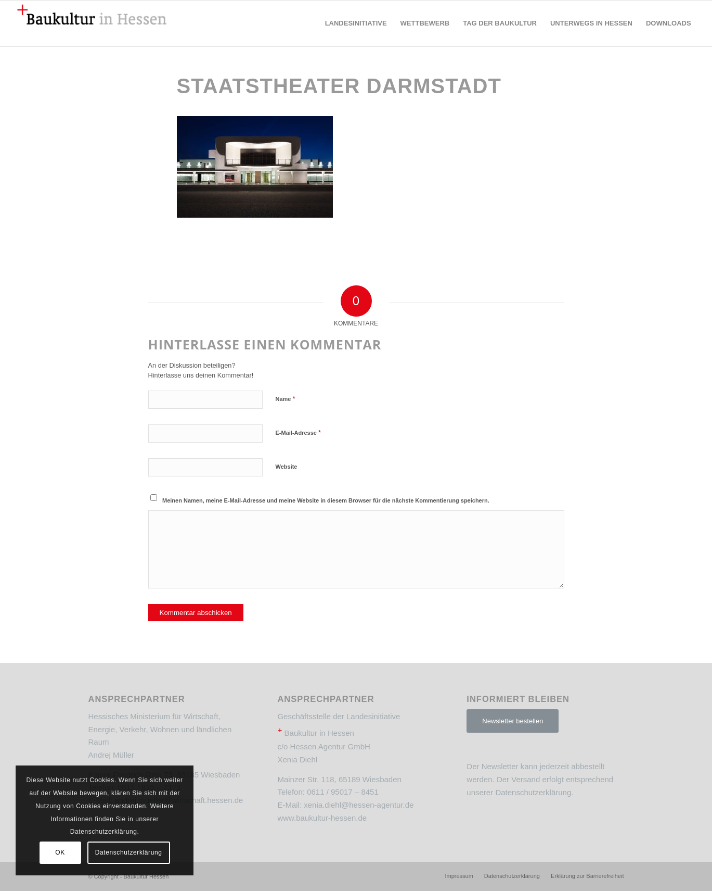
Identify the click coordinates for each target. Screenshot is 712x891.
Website (286, 466)
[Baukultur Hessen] (92, 23)
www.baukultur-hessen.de (322, 817)
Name (285, 399)
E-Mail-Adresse (298, 432)
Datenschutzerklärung (533, 792)
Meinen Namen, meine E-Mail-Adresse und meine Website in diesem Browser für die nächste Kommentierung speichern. (325, 500)
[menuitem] (356, 23)
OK (60, 852)
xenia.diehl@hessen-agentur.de (358, 804)
